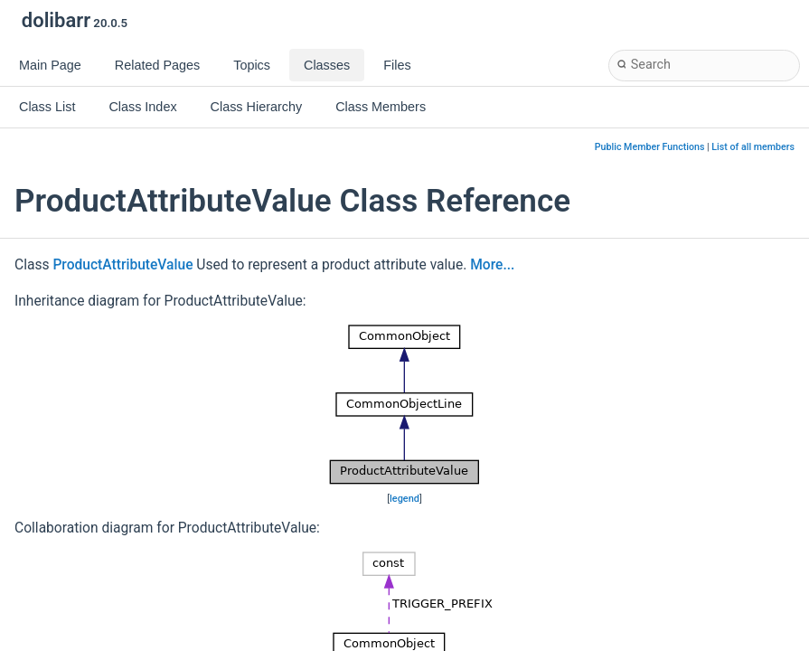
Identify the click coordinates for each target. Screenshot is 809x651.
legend (404, 499)
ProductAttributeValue (122, 265)
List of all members (753, 147)
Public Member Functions (650, 147)
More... (492, 265)
